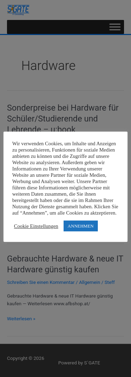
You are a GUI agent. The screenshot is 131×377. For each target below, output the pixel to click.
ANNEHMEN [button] (81, 226)
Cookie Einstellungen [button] (36, 226)
